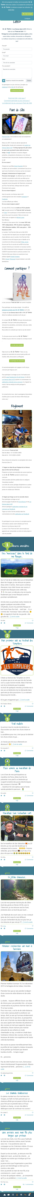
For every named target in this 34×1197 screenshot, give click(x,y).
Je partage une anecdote (17, 360)
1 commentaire (28, 1184)
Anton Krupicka (18, 166)
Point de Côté (27, 132)
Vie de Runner (22, 501)
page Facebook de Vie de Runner (15, 377)
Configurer (27, 18)
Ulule (5, 212)
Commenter (29, 623)
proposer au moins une (13, 310)
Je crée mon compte (17, 345)
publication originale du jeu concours (12, 382)
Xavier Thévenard (10, 259)
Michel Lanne (20, 217)
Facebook (4, 199)
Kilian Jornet (24, 242)
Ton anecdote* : (6, 66)
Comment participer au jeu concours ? (17, 101)
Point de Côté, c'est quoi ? (17, 98)
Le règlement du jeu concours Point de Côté (17, 103)
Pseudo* (4, 45)
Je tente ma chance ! (17, 90)
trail (9, 152)
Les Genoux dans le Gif (8, 379)
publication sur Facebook (22, 514)
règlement (5, 87)
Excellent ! (17, 625)
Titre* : (4, 59)
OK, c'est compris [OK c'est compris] (27, 14)
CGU (12, 87)
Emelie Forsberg (15, 256)
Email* (4, 52)
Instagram (24, 196)
